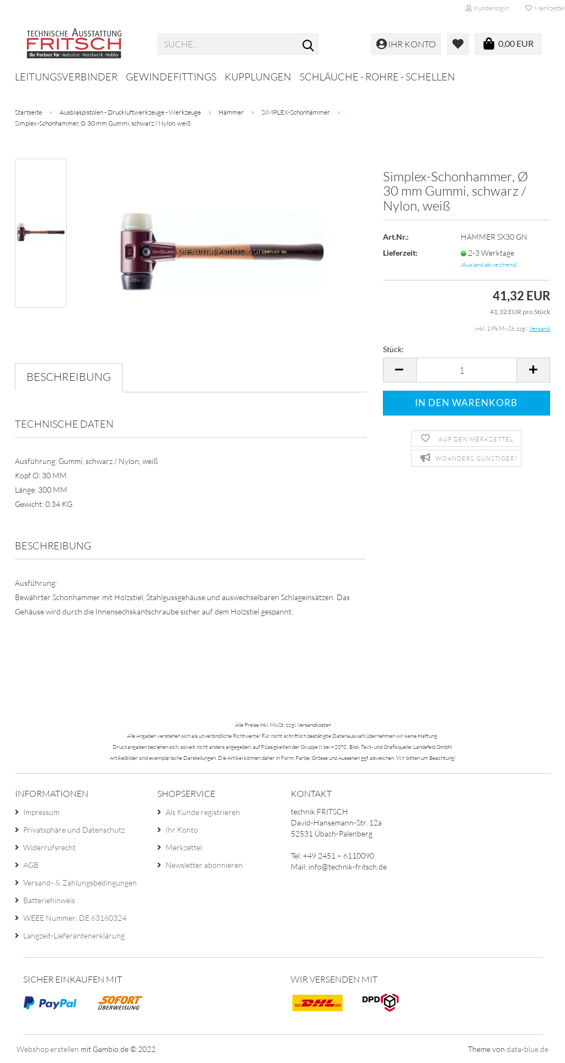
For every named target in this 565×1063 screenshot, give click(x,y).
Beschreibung (68, 377)
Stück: (393, 349)
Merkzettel (184, 847)
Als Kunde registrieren (203, 812)
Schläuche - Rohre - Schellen (377, 77)
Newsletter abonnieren (204, 865)
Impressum (41, 812)
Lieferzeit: (400, 252)
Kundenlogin (487, 8)
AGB (31, 865)
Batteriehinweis (49, 900)
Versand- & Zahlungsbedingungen (80, 882)
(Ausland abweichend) (489, 264)
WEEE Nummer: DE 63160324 (74, 917)
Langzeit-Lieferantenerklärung (74, 935)
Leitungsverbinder (66, 77)
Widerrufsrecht (49, 847)
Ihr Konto (182, 829)
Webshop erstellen (48, 1049)
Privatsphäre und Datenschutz (74, 829)
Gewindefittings (171, 77)
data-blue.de (527, 1049)
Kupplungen (258, 77)
